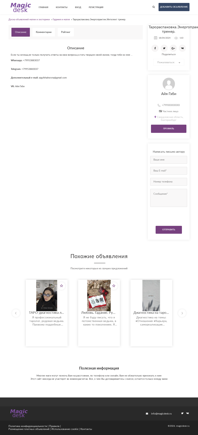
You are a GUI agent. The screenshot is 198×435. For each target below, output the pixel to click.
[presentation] (169, 215)
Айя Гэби (168, 94)
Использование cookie (65, 429)
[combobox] (168, 62)
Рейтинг (65, 32)
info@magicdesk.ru (159, 413)
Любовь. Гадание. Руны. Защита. (99, 312)
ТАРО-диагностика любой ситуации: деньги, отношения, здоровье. (47, 312)
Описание (20, 32)
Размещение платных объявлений (29, 429)
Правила (54, 426)
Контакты (86, 429)
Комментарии (44, 32)
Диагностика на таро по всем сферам (151, 312)
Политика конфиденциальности (28, 426)
